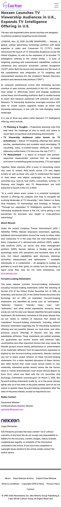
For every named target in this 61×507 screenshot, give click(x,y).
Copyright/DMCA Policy (33, 484)
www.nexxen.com (9, 273)
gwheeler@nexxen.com (12, 409)
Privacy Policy (53, 484)
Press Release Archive (23, 478)
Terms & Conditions (10, 484)
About (8, 478)
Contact (30, 489)
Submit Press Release (46, 478)
